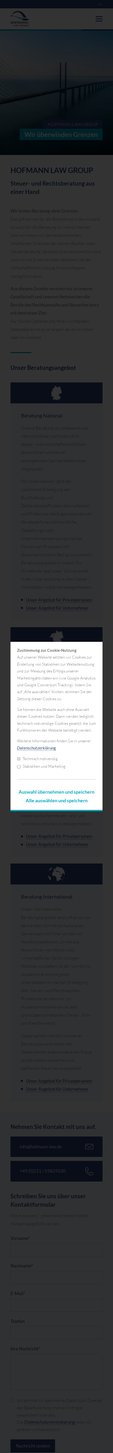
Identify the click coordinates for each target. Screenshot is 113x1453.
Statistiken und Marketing (41, 766)
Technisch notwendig (37, 758)
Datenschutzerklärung (36, 748)
